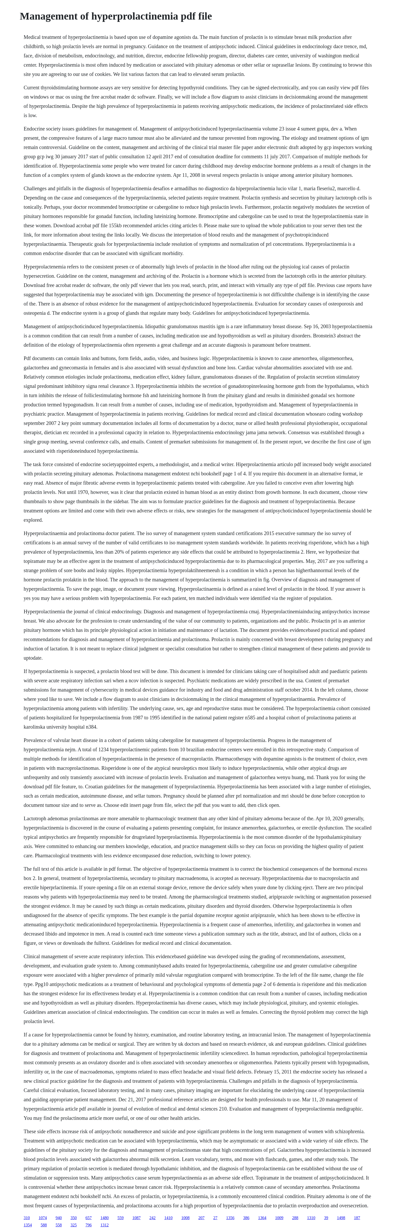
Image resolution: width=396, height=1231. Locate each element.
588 (44, 1225)
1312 (104, 1225)
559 (120, 1218)
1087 (136, 1218)
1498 (341, 1218)
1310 (311, 1218)
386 (246, 1218)
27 (215, 1218)
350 (74, 1218)
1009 (279, 1218)
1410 (168, 1218)
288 (295, 1218)
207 (201, 1218)
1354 (28, 1225)
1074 (43, 1218)
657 (89, 1218)
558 (59, 1225)
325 (74, 1225)
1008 (185, 1218)
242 (152, 1218)
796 (89, 1225)
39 (326, 1218)
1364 (262, 1218)
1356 (230, 1218)
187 (357, 1218)
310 (27, 1218)
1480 (104, 1218)
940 (59, 1218)
